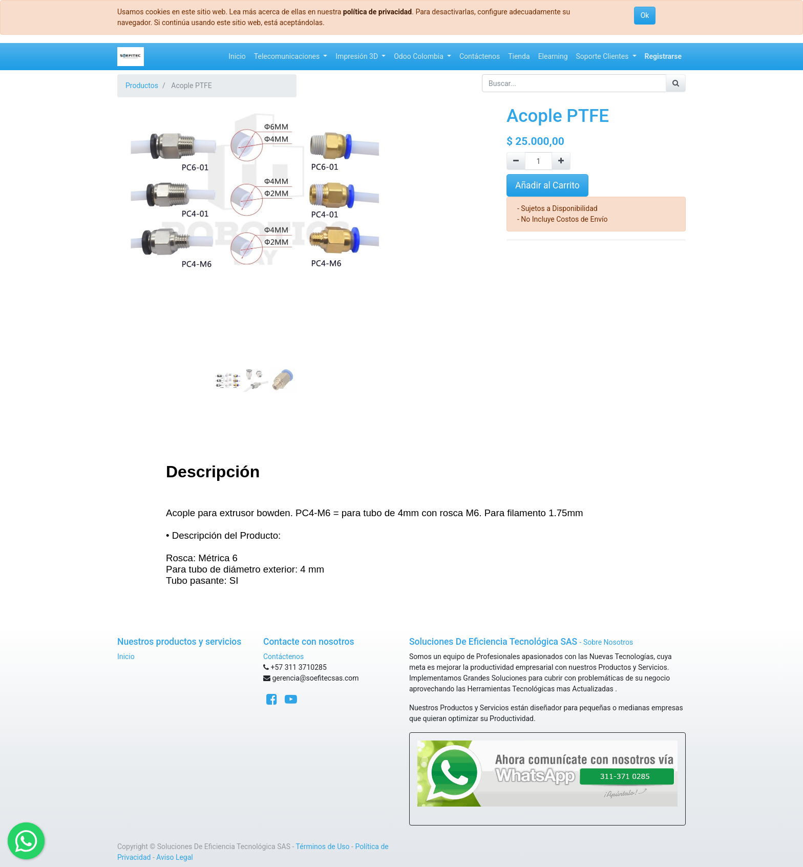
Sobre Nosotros (608, 642)
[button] (138, 207)
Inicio (126, 656)
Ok (645, 15)
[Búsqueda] (676, 83)
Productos (141, 85)
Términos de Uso (323, 846)
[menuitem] (237, 56)
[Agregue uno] (561, 161)
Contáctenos (283, 656)
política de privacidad (377, 12)
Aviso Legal (174, 857)
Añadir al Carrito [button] (547, 185)
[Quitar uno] (515, 161)
